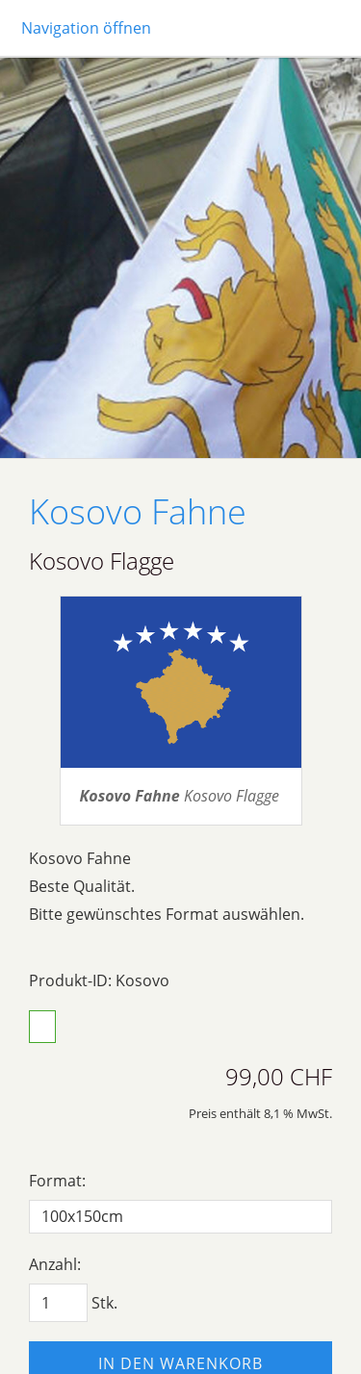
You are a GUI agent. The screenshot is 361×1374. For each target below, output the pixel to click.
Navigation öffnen (86, 27)
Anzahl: (55, 1264)
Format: (57, 1180)
